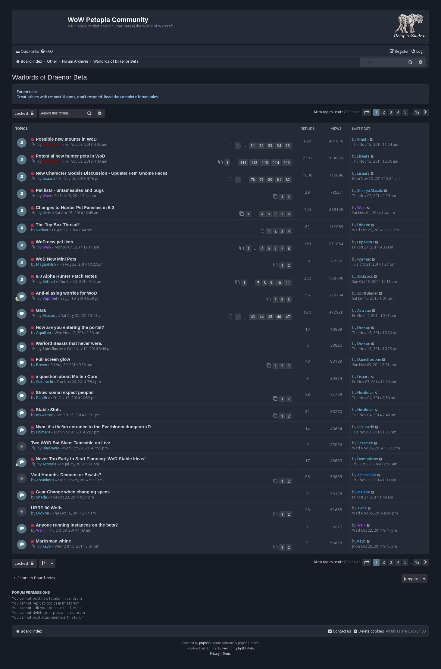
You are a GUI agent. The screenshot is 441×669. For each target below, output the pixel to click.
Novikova (365, 392)
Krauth (363, 139)
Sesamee (365, 442)
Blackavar (50, 448)
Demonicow (367, 458)
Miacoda (50, 315)
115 (286, 162)
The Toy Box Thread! (57, 224)
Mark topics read (327, 111)
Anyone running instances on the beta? (77, 525)
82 (288, 179)
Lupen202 (365, 242)
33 (270, 145)
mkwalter (44, 414)
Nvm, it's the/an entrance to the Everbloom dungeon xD (93, 426)
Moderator (52, 144)
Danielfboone (369, 359)
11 (288, 282)
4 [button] (398, 112)
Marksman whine (53, 541)
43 (253, 316)
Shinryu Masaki (370, 190)
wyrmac (364, 259)
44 (261, 316)
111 (243, 162)
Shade (41, 497)
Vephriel (49, 298)
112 (254, 162)
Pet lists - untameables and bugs (70, 190)
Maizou (363, 492)
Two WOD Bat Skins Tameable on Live (70, 442)
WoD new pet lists (54, 241)
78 (253, 179)
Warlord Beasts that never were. (69, 343)
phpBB (203, 643)
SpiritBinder (367, 293)
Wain (46, 195)
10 (279, 282)
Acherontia (366, 474)
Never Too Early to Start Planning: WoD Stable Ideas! (91, 458)
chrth (47, 212)
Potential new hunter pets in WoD (70, 156)
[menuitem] (46, 52)
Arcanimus (45, 480)
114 (276, 162)
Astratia (364, 310)
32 (261, 145)
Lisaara (363, 156)
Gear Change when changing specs (73, 491)
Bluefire (43, 397)
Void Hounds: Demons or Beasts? (66, 474)
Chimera (43, 432)
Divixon (363, 224)
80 (270, 179)
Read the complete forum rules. (131, 96)
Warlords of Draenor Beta (49, 77)
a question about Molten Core (66, 376)
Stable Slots (48, 409)
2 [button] (384, 112)
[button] (366, 112)
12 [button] (417, 112)
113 (265, 162)
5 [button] (405, 112)
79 (261, 179)
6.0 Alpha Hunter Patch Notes (66, 276)
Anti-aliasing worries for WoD (66, 293)
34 (279, 145)
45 (270, 316)
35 (288, 145)
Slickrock (365, 276)
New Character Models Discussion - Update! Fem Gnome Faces (101, 173)
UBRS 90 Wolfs (47, 507)
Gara (41, 310)
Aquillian (43, 332)
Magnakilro (46, 264)
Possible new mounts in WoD (66, 139)
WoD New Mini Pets (56, 259)
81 (279, 179)
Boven (41, 364)
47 (288, 316)
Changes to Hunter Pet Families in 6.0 (75, 207)
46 (279, 316)
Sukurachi (44, 381)
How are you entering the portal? (70, 327)
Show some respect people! (65, 392)
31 (253, 145)
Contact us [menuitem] (339, 631)
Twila (362, 508)
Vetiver (42, 230)
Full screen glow (53, 359)
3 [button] (391, 112)
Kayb (46, 546)
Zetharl (48, 281)
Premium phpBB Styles (238, 648)
